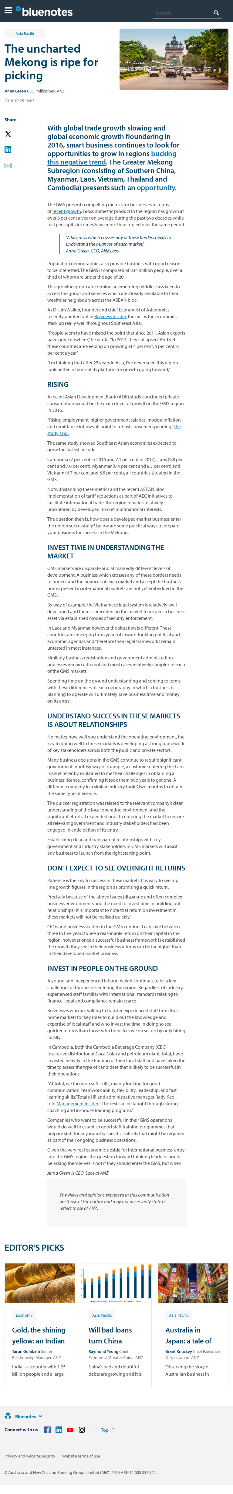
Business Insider (110, 316)
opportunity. (157, 187)
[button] (8, 11)
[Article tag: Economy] (24, 1315)
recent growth (66, 211)
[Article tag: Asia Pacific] (102, 1315)
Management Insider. (77, 1103)
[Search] (187, 13)
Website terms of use (81, 1456)
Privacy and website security (30, 1456)
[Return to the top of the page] (108, 1429)
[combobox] (187, 13)
